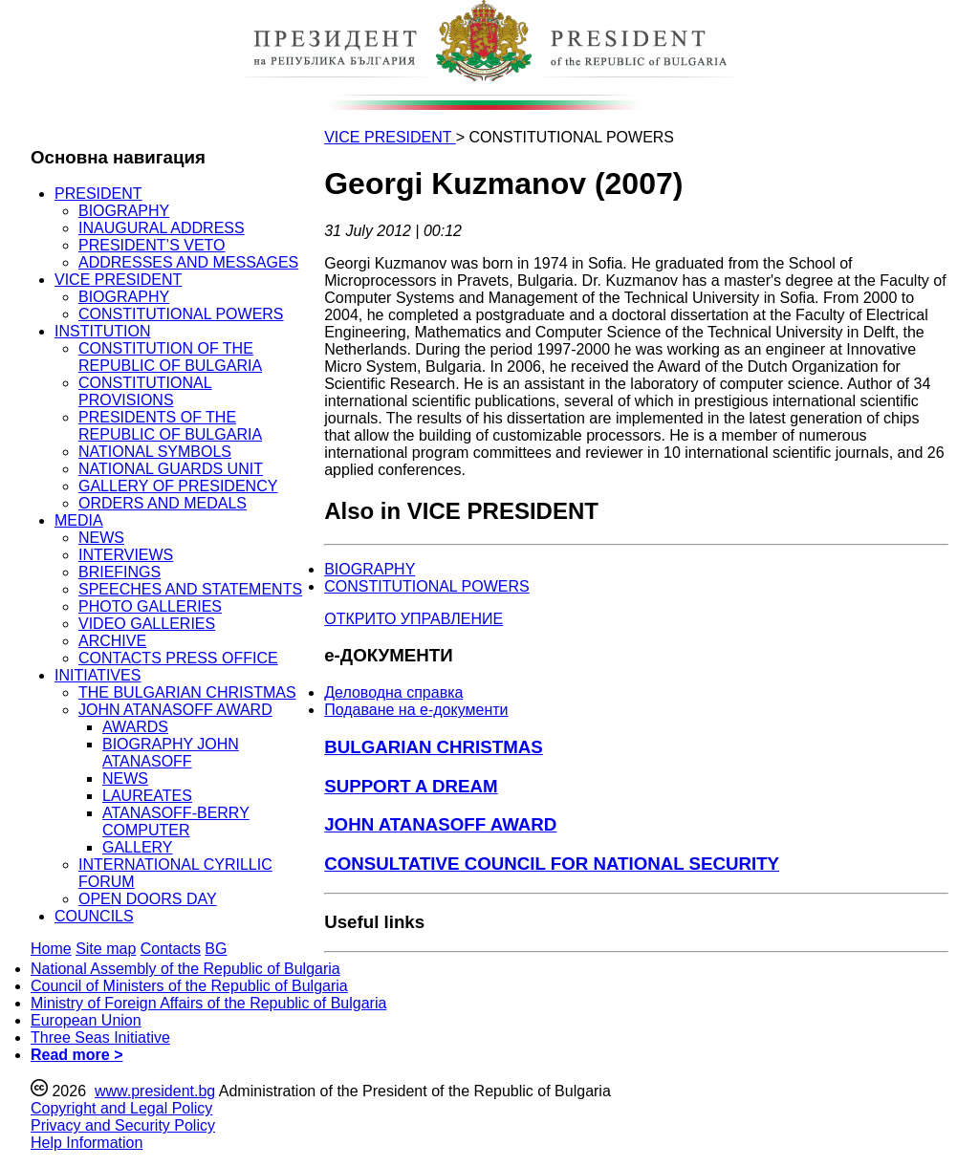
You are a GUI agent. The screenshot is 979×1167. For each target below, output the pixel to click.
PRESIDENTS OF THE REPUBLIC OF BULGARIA (170, 426)
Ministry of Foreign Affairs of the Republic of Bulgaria (208, 1003)
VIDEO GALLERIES (146, 624)
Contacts (171, 948)
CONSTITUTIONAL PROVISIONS (145, 391)
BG (216, 948)
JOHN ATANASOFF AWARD (175, 710)
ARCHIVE (112, 641)
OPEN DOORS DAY (147, 899)
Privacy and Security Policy (123, 1125)
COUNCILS (94, 916)
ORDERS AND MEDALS (162, 503)
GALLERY (137, 847)
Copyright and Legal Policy (121, 1108)
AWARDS (135, 727)
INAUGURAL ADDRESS (161, 228)
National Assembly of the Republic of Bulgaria (185, 969)
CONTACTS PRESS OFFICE (178, 658)
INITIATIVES (97, 675)
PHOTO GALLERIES (150, 606)
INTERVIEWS (125, 555)
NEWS (101, 537)
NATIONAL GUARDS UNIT (170, 469)
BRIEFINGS (119, 572)
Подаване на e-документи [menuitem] (416, 710)
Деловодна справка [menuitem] (393, 692)
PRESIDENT (98, 193)
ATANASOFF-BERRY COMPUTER (176, 821)
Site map (106, 948)
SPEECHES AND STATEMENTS (190, 589)
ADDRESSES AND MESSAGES (188, 262)
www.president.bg (155, 1091)
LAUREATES (147, 796)
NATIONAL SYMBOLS (154, 451)
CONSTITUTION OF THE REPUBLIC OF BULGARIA (170, 357)
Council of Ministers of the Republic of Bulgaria (189, 986)
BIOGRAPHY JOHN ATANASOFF (170, 752)
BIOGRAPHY (123, 211)
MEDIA (78, 520)
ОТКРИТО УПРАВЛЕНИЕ (413, 619)
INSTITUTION (102, 331)
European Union (86, 1020)
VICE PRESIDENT (118, 279)
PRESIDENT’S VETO (152, 245)
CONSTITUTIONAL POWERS (181, 314)
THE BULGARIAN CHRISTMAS (187, 692)
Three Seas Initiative (100, 1037)
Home (51, 948)
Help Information (86, 1143)
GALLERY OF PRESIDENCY (177, 486)
